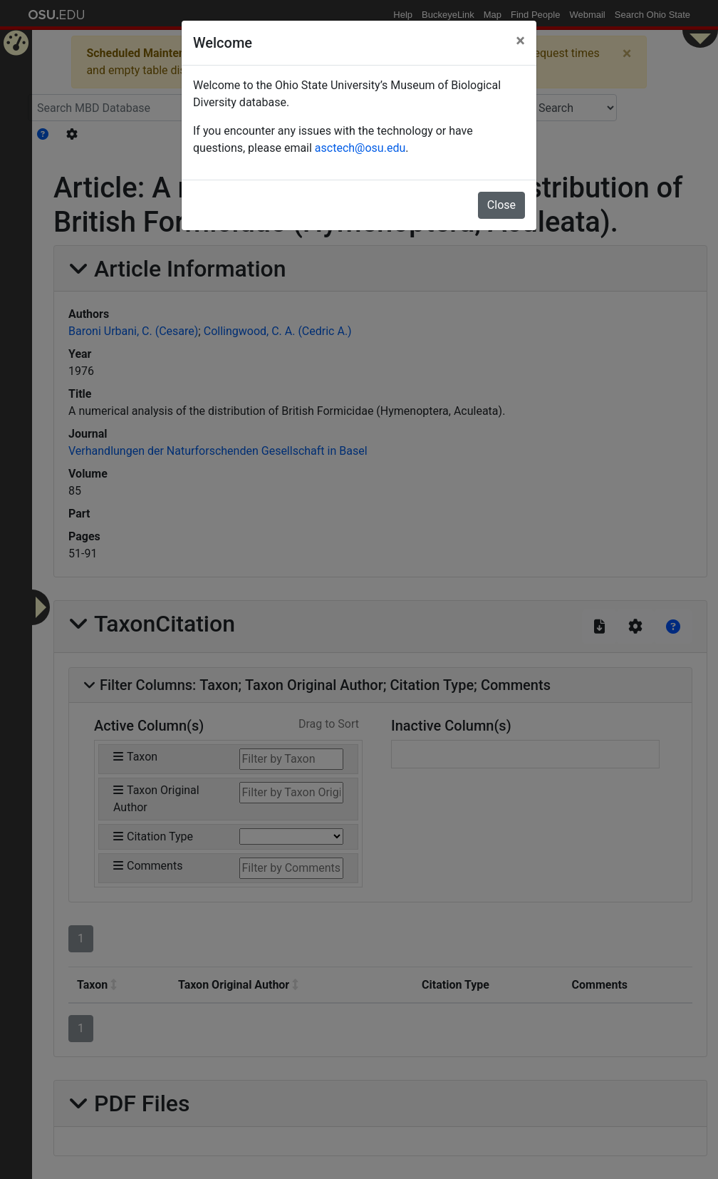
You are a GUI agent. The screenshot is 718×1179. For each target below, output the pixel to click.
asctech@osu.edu (360, 148)
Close (501, 205)
